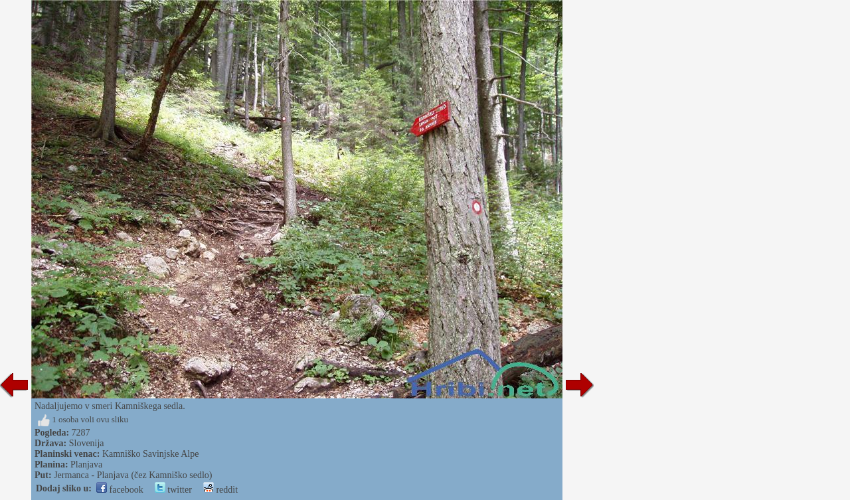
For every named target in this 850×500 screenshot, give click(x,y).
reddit (220, 490)
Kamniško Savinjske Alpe (150, 454)
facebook (119, 490)
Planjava (86, 464)
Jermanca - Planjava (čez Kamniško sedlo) (133, 475)
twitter (173, 490)
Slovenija (86, 443)
